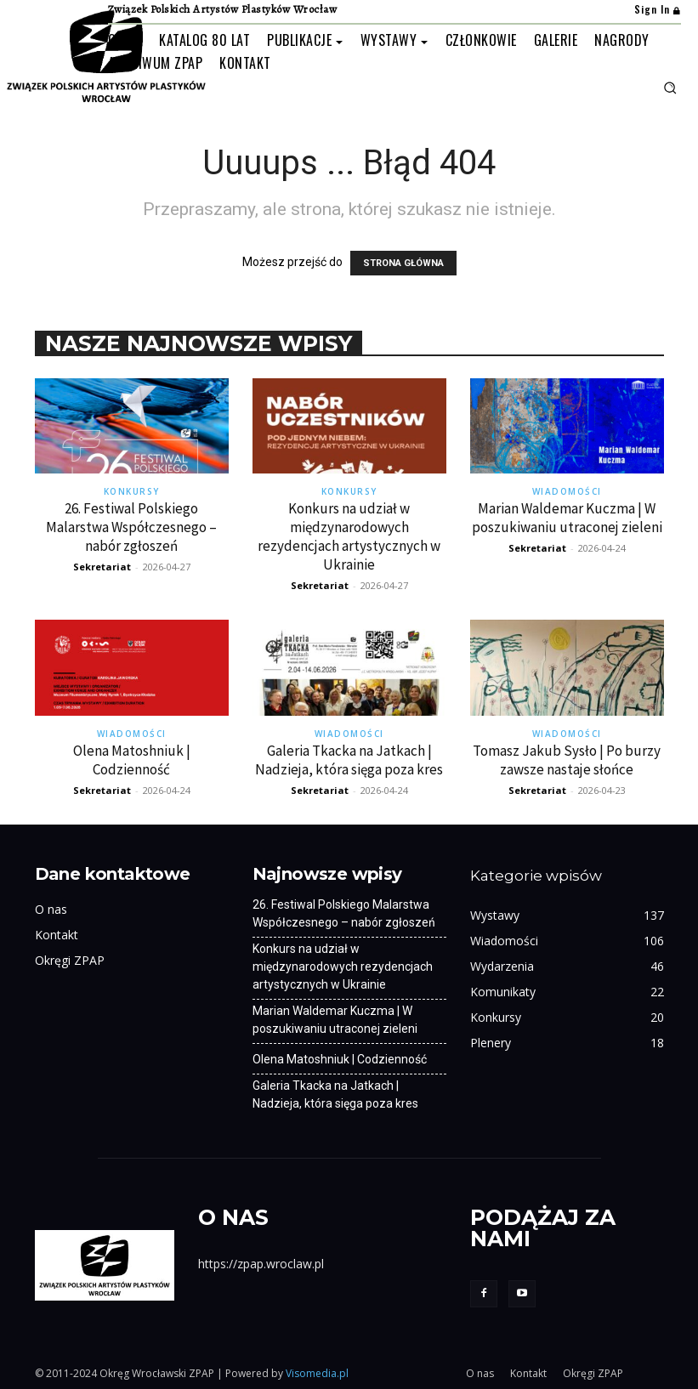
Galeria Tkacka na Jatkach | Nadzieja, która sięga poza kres (349, 760)
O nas (51, 909)
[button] (670, 88)
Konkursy (132, 491)
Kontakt (56, 935)
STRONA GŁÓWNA (403, 263)
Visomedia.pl (317, 1373)
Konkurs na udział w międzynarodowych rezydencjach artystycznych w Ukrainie (349, 536)
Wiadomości (567, 491)
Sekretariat (102, 566)
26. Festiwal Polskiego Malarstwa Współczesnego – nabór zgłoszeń (131, 527)
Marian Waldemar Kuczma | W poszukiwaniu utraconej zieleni (567, 517)
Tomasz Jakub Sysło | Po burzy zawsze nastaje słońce (567, 760)
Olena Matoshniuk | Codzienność (131, 760)
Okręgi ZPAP (70, 960)
